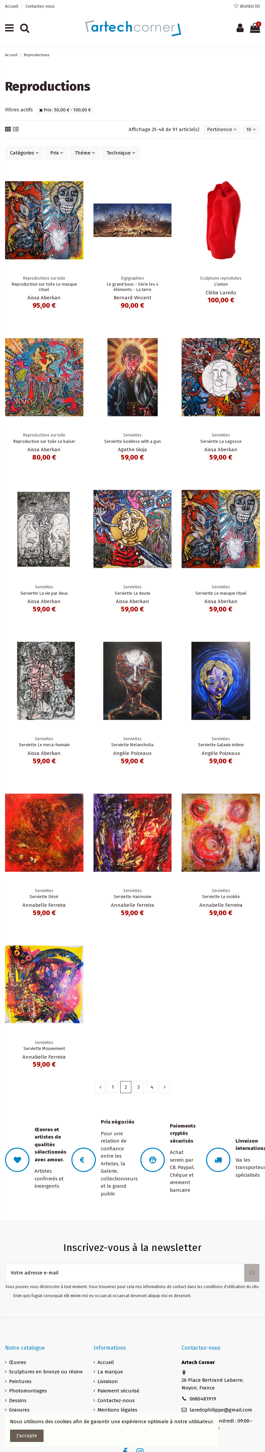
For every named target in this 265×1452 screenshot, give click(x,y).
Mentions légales (117, 1410)
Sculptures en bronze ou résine (46, 1372)
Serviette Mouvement (44, 1048)
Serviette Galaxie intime (221, 744)
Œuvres (17, 1362)
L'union (221, 284)
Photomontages (28, 1391)
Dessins (17, 1400)
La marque (110, 1372)
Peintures (20, 1381)
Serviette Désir (44, 896)
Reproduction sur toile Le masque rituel (44, 287)
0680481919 (203, 1399)
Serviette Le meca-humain (44, 744)
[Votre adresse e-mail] (125, 1273)
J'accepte (26, 1436)
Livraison (107, 1381)
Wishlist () (247, 6)
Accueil (12, 6)
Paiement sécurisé (118, 1391)
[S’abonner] (251, 1273)
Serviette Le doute (132, 593)
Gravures (19, 1410)
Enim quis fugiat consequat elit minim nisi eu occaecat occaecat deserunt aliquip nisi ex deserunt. (102, 1295)
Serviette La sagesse (221, 441)
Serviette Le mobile (221, 896)
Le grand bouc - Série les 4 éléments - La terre (132, 287)
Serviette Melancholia (132, 744)
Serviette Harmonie (132, 896)
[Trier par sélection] (222, 129)
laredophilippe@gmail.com (221, 1410)
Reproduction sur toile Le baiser (44, 441)
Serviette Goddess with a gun (132, 441)
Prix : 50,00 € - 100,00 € (65, 109)
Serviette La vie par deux (44, 593)
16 (251, 129)
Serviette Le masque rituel (221, 593)
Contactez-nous (40, 6)
